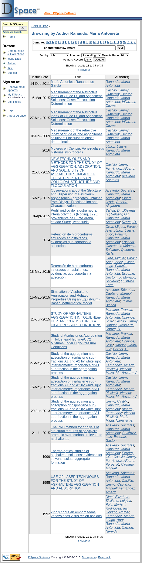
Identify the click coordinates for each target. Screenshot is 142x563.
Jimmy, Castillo (117, 401)
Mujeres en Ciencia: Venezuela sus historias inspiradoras (77, 150)
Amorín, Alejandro (117, 204)
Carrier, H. (113, 329)
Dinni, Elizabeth (117, 497)
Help (10, 111)
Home (11, 36)
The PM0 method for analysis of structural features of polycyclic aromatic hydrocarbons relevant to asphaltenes (76, 432)
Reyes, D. (129, 222)
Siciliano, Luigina (118, 500)
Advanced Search (12, 32)
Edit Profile (14, 101)
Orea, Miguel (115, 226)
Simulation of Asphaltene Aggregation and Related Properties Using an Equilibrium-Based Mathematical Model (75, 297)
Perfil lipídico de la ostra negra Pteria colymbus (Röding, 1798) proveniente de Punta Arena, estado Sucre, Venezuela (74, 216)
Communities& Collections (15, 52)
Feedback (104, 557)
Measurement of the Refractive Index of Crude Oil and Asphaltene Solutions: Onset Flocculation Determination (77, 97)
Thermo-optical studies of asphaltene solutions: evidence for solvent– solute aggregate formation (76, 456)
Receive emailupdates (16, 88)
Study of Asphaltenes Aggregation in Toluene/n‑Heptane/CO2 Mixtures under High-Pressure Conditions (76, 341)
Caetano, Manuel (119, 293)
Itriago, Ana (114, 520)
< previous (84, 69)
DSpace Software (39, 557)
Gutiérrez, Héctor (119, 94)
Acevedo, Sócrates (120, 190)
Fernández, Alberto (120, 168)
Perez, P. (112, 464)
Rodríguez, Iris (117, 508)
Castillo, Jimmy (117, 90)
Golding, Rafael (117, 512)
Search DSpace (13, 24)
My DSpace (14, 94)
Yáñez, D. (113, 210)
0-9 (48, 42)
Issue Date (14, 58)
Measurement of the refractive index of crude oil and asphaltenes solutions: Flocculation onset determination (76, 136)
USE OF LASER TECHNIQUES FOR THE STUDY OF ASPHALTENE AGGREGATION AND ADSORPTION (75, 482)
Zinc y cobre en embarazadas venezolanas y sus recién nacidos (76, 514)
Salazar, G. (119, 214)
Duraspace (88, 557)
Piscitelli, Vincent (118, 369)
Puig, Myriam (115, 504)
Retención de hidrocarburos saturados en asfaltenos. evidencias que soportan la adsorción (72, 240)
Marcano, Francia (119, 310)
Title (10, 68)
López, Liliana (116, 146)
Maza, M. (113, 373)
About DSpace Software (60, 13)
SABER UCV (39, 26)
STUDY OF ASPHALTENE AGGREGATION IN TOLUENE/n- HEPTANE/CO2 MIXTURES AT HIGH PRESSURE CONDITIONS (76, 319)
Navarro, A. (129, 373)
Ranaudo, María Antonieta (118, 83)
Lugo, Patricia (116, 234)
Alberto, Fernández (119, 411)
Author (11, 63)
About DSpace (16, 115)
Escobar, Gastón (116, 438)
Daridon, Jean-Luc (119, 325)
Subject (12, 72)
